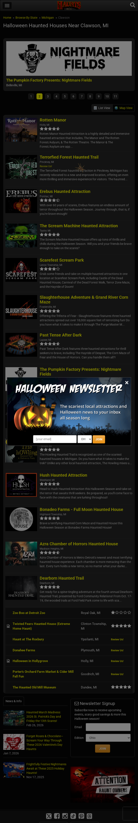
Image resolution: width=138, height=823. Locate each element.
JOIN (99, 439)
